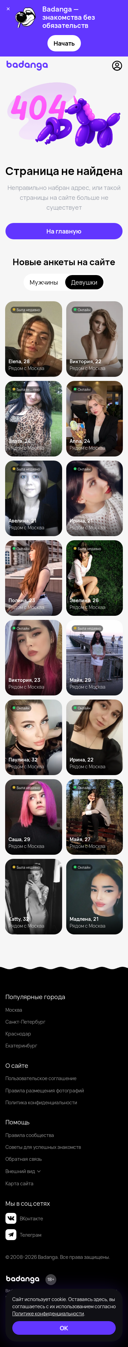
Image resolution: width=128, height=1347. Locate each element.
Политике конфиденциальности (48, 1313)
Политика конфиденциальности (41, 1102)
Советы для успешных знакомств (43, 1147)
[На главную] (64, 231)
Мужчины (44, 282)
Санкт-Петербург (25, 1022)
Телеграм (23, 1234)
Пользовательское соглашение (40, 1078)
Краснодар (18, 1033)
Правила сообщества (29, 1135)
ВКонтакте (24, 1218)
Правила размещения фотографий (44, 1090)
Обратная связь (23, 1159)
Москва (13, 1010)
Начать (64, 43)
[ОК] (64, 1328)
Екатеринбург (21, 1045)
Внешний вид (23, 1171)
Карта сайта (19, 1183)
